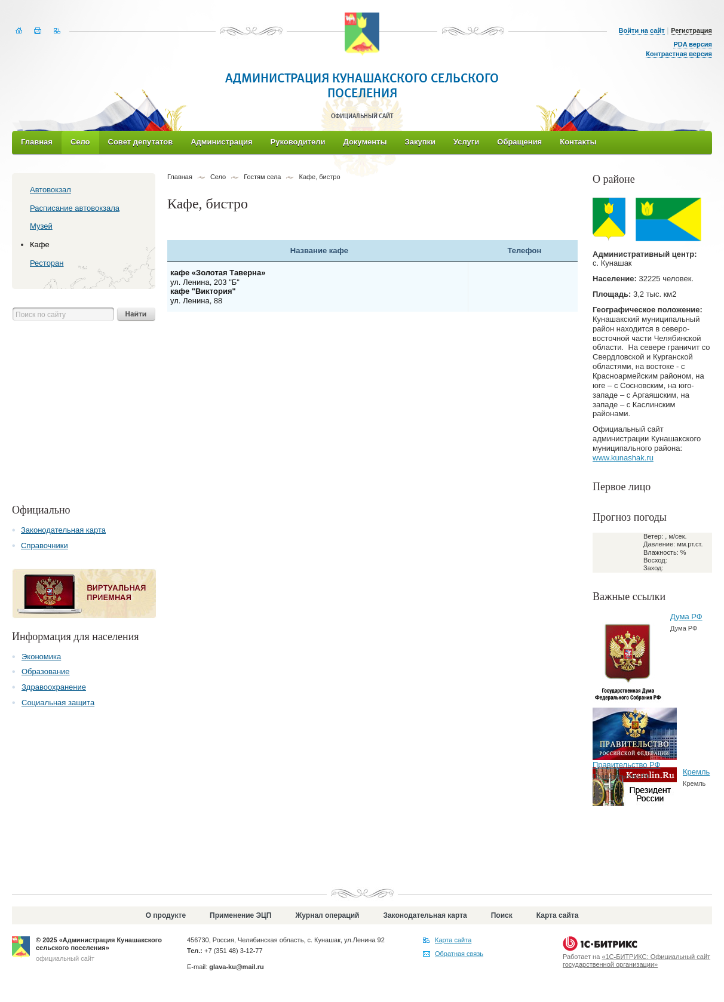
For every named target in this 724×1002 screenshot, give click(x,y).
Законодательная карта (63, 529)
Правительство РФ (626, 764)
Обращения (519, 141)
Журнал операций (327, 915)
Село (80, 141)
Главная (37, 141)
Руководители (298, 141)
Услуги (466, 141)
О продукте (166, 915)
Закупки (420, 141)
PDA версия (692, 44)
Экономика (41, 656)
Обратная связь (459, 953)
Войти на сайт (642, 30)
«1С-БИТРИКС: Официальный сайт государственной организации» (636, 960)
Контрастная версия (679, 53)
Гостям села (262, 176)
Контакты (578, 141)
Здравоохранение (54, 687)
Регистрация (691, 30)
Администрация (221, 141)
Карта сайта (557, 915)
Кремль (696, 771)
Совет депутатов (140, 141)
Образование (46, 671)
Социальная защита (58, 702)
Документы (364, 141)
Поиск (502, 915)
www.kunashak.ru (623, 457)
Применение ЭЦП (240, 915)
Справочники (44, 545)
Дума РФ (686, 616)
